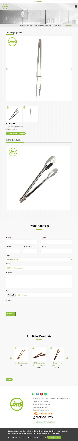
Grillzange (57, 25)
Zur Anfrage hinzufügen (15, 133)
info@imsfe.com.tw (44, 404)
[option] (39, 69)
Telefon (8, 247)
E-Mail (43, 238)
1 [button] (38, 104)
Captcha (8, 300)
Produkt (30, 25)
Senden (10, 314)
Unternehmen (27, 247)
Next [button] (70, 69)
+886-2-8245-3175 (42, 407)
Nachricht (9, 273)
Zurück (9, 379)
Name (8, 238)
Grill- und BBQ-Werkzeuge (43, 25)
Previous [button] (7, 69)
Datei (7, 290)
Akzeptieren (54, 437)
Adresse (43, 247)
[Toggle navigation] (75, 6)
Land (8, 256)
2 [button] (40, 104)
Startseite (22, 25)
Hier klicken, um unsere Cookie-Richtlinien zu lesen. (27, 437)
